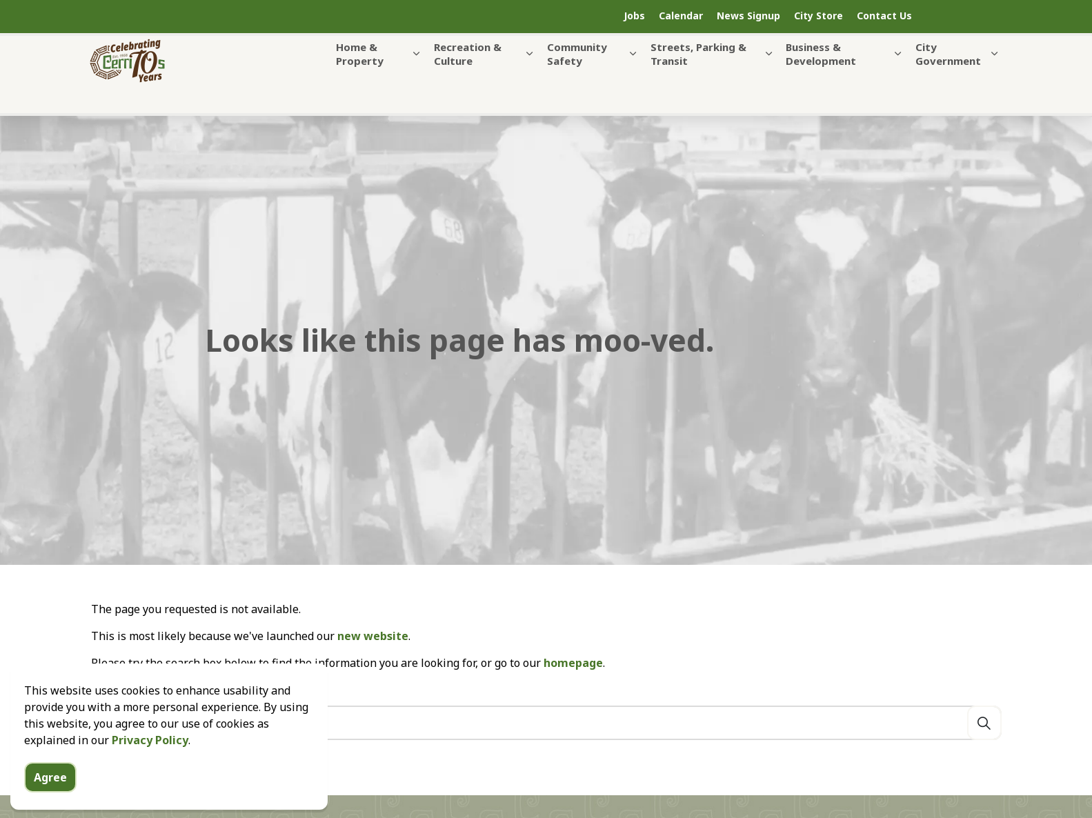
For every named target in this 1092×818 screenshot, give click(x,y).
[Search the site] (546, 723)
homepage (573, 662)
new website (372, 636)
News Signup (748, 15)
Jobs (634, 15)
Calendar (681, 15)
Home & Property (360, 81)
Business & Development (821, 81)
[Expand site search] (967, 16)
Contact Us (884, 15)
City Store (818, 15)
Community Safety (577, 81)
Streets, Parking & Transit (698, 81)
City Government (948, 81)
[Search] (984, 723)
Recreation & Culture (468, 81)
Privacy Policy (150, 776)
